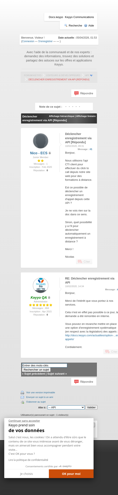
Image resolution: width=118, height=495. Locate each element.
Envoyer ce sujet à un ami (39, 397)
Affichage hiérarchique (61, 116)
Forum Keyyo (32, 75)
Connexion (28, 41)
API (87, 75)
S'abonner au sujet (35, 401)
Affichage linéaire (86, 116)
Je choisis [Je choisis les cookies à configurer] (26, 474)
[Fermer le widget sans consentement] (24, 421)
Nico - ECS (38, 153)
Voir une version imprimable (40, 392)
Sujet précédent (34, 373)
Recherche (73, 25)
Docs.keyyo (56, 17)
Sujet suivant (55, 373)
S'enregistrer (45, 41)
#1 (91, 149)
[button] (7, 493)
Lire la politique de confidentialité (28, 460)
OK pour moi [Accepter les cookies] (71, 474)
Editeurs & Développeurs (63, 75)
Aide (89, 25)
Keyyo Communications (79, 17)
